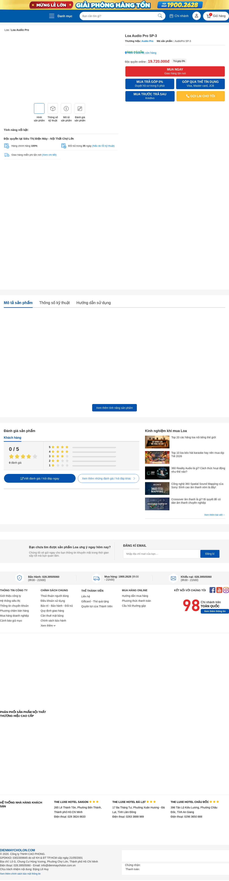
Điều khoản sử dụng (53, 600)
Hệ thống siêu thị (10, 600)
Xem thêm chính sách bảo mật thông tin (20, 873)
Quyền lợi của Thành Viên (96, 606)
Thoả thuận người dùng (55, 595)
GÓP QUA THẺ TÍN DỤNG (200, 84)
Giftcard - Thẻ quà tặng (95, 601)
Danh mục (65, 16)
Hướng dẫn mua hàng (135, 595)
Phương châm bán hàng (14, 610)
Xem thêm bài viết (214, 515)
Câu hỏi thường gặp (134, 605)
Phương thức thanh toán (136, 600)
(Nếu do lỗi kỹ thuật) (103, 145)
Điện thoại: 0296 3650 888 (186, 816)
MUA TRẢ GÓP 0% (149, 84)
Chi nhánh (178, 16)
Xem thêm (48, 625)
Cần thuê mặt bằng (52, 615)
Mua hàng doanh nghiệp (14, 615)
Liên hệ (85, 596)
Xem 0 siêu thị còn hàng (140, 52)
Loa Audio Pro (20, 29)
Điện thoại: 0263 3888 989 (128, 816)
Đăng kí (209, 553)
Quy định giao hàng (52, 610)
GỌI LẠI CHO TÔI (200, 96)
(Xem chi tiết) (49, 154)
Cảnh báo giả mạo (11, 620)
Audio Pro (147, 41)
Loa (6, 29)
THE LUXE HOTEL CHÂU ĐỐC (195, 801)
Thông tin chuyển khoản (14, 605)
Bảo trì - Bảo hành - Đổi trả (57, 605)
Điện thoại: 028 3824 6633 (69, 816)
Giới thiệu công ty (10, 595)
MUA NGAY (175, 71)
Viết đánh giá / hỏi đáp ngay (39, 478)
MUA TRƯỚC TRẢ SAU (150, 96)
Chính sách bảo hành (53, 620)
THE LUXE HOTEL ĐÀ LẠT (134, 801)
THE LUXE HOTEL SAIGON (76, 801)
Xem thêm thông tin (215, 611)
